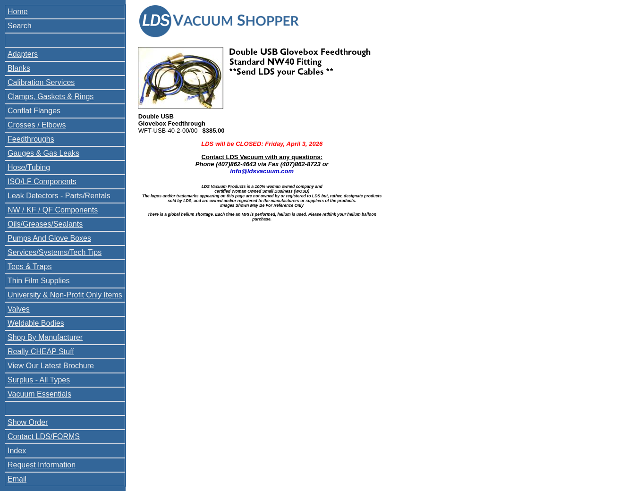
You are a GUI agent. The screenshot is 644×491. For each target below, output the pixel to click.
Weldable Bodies (36, 323)
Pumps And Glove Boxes (49, 238)
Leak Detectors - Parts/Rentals (59, 196)
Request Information (42, 465)
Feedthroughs (31, 139)
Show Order (28, 422)
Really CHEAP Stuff (41, 351)
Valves (19, 309)
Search (20, 26)
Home (18, 12)
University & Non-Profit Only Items (65, 295)
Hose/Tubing (29, 167)
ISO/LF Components (42, 182)
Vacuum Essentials (39, 394)
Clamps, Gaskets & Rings (50, 97)
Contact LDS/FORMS (44, 436)
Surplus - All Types (39, 380)
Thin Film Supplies (39, 281)
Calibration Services (41, 82)
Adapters (23, 54)
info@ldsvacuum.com (262, 171)
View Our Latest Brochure (51, 366)
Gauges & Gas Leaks (43, 153)
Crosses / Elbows (37, 125)
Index (17, 451)
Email (17, 479)
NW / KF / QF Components (53, 210)
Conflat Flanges (34, 111)
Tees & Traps (29, 266)
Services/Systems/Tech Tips (55, 252)
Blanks (19, 68)
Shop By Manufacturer (45, 337)
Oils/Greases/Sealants (45, 224)
